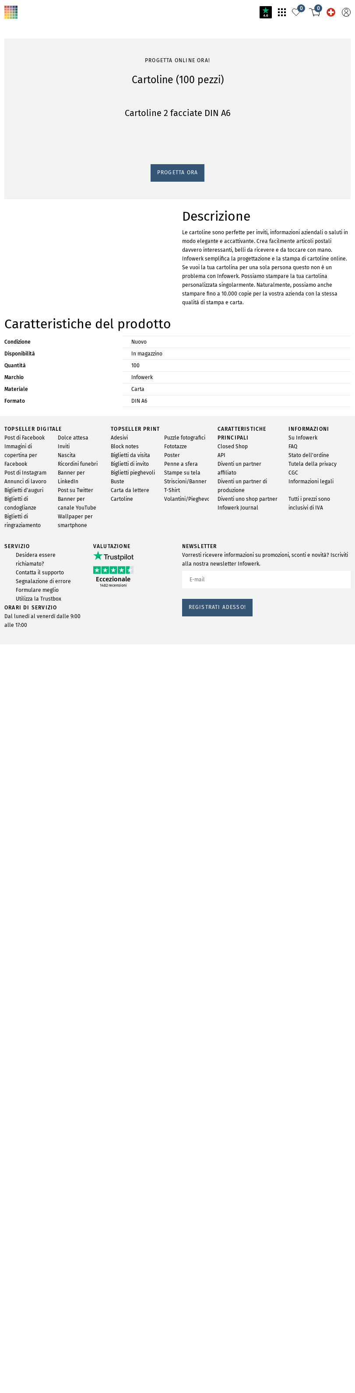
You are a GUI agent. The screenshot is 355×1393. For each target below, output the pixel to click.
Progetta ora (23, 520)
